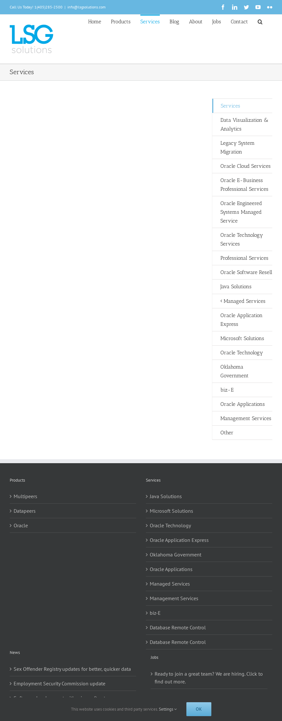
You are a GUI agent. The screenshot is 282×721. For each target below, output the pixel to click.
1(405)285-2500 (48, 7)
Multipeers (25, 496)
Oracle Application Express (179, 540)
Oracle (21, 525)
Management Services (174, 598)
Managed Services (170, 583)
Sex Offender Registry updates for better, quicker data (72, 669)
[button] (260, 21)
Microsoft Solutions (171, 511)
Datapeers (25, 511)
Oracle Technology (170, 525)
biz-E (155, 613)
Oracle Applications (171, 569)
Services (230, 106)
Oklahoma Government (175, 554)
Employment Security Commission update (59, 683)
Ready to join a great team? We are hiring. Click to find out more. (209, 677)
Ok (199, 709)
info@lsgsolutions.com (86, 7)
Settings (168, 709)
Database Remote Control (178, 627)
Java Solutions (166, 496)
